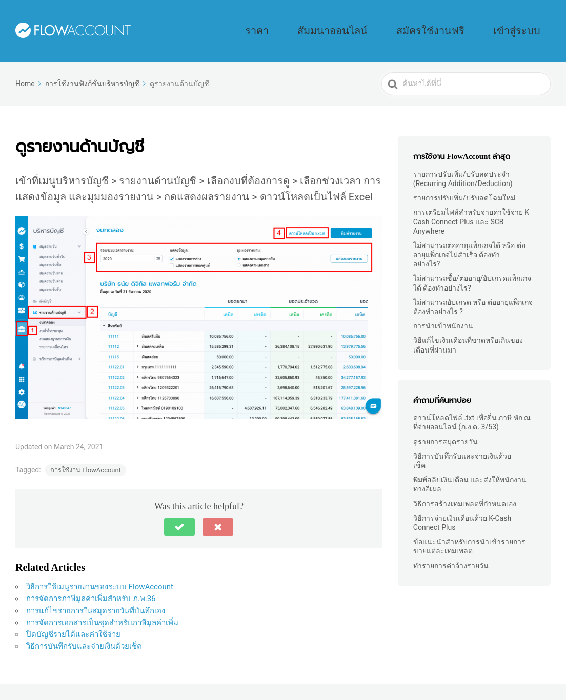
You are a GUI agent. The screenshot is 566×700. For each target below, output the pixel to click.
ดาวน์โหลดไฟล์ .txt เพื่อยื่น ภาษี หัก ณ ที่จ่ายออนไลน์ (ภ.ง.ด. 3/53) (472, 408)
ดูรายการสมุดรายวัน (445, 427)
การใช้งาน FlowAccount (85, 456)
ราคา (351, 23)
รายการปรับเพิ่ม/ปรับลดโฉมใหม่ (464, 183)
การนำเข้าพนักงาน (443, 311)
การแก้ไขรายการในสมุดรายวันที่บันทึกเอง (95, 596)
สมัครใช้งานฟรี (470, 23)
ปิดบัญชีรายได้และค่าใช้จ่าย (73, 620)
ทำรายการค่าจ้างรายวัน (451, 551)
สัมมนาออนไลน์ (402, 23)
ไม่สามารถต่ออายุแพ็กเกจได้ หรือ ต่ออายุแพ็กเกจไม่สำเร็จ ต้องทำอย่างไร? (469, 240)
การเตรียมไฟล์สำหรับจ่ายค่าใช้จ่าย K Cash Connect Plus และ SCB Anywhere (471, 207)
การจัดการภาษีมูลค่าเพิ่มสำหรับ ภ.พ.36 (91, 584)
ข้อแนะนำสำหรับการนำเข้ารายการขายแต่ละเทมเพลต (469, 532)
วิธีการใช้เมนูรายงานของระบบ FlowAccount (100, 572)
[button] (179, 512)
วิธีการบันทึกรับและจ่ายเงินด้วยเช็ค (84, 631)
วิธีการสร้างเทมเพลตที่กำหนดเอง (464, 489)
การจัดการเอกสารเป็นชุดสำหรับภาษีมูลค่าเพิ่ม (102, 608)
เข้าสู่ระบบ (529, 23)
